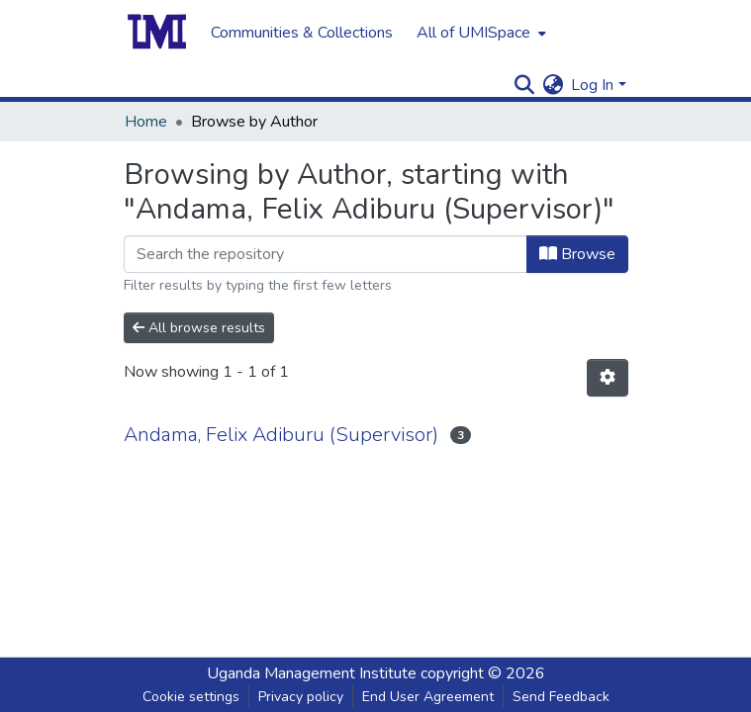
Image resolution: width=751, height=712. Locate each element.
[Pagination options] (607, 378)
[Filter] (325, 254)
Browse (577, 254)
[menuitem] (479, 32)
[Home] (158, 32)
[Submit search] (524, 85)
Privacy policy (300, 696)
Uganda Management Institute (312, 673)
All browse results (199, 327)
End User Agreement (428, 696)
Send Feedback (561, 696)
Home (146, 122)
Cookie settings (190, 696)
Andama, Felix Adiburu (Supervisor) (281, 434)
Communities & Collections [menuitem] (302, 33)
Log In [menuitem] (592, 85)
